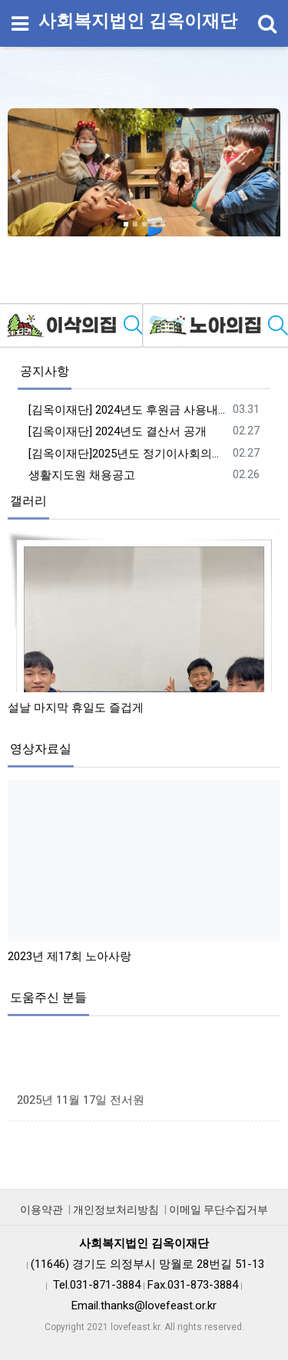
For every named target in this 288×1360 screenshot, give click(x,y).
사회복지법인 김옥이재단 (137, 21)
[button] (16, 176)
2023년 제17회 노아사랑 (69, 956)
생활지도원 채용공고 (81, 475)
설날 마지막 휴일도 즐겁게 (76, 708)
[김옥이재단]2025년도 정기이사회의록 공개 (127, 453)
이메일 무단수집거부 (218, 1209)
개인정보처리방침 (116, 1209)
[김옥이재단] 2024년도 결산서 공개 (117, 431)
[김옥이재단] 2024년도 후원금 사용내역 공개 (127, 410)
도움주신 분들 (48, 997)
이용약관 (41, 1209)
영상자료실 (40, 748)
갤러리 (28, 500)
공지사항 (44, 371)
